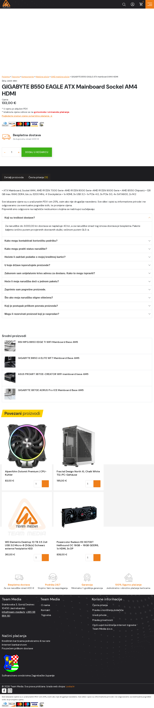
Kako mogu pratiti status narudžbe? (26, 249)
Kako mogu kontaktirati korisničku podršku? (31, 240)
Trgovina (16, 76)
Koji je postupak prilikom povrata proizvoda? (31, 306)
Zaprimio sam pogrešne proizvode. (25, 289)
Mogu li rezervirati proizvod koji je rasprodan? (32, 314)
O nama (45, 605)
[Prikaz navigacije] (149, 4)
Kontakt (45, 610)
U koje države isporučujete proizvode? (27, 265)
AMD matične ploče (60, 76)
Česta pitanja (38, 177)
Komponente (28, 76)
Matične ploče (42, 76)
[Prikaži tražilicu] (124, 4)
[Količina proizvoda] (11, 152)
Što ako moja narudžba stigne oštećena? (29, 297)
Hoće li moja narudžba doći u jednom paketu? (32, 281)
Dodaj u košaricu (36, 152)
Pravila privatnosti (102, 620)
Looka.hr (70, 686)
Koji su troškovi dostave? (20, 217)
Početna (6, 76)
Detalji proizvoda (14, 177)
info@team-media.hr (13, 612)
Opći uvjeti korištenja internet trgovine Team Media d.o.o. (114, 626)
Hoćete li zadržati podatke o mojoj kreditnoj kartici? (35, 257)
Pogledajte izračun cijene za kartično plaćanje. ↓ (27, 115)
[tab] (14, 177)
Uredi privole (99, 615)
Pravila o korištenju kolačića (107, 610)
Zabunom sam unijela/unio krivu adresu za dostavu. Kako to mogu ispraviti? (50, 273)
